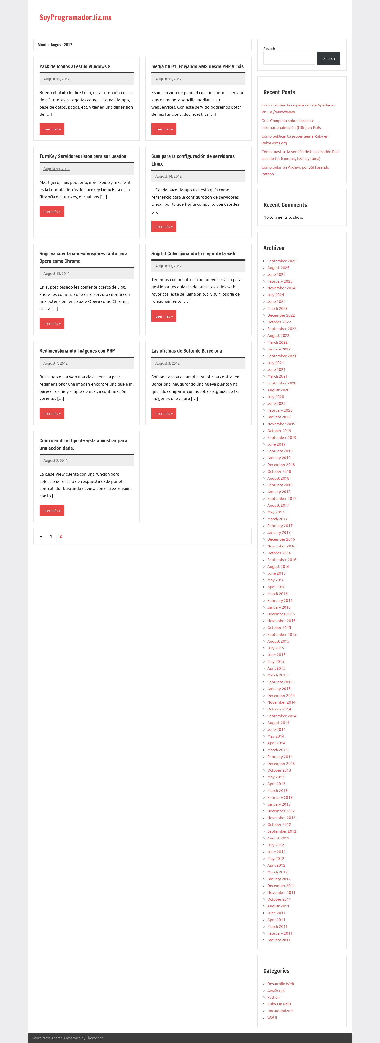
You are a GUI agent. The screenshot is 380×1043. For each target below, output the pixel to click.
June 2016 (276, 572)
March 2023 (277, 308)
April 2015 (276, 668)
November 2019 (281, 423)
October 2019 (279, 430)
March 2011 (277, 926)
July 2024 (275, 294)
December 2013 (281, 763)
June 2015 (276, 654)
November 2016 (281, 545)
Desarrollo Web (280, 983)
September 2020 (281, 382)
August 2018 (278, 477)
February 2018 (280, 484)
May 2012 (275, 858)
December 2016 (281, 539)
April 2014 (276, 742)
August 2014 (278, 722)
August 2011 (278, 905)
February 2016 (280, 600)
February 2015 (280, 681)
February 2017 (280, 525)
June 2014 (276, 729)
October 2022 (279, 321)
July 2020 (275, 396)
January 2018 (279, 491)
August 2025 (278, 267)
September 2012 (281, 831)
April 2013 (276, 783)
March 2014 (277, 749)
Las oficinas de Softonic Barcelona (189, 359)
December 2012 (281, 810)
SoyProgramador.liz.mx (85, 16)
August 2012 (278, 837)
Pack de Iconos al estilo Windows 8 (77, 66)
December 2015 (281, 613)
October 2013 (279, 769)
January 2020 (279, 416)
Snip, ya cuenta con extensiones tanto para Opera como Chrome (81, 265)
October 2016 (279, 552)
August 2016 (278, 566)
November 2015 (281, 620)
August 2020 (278, 389)
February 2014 (280, 756)
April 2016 (276, 586)
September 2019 (281, 437)
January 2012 (279, 878)
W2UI (272, 1017)
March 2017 (277, 518)
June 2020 (276, 403)
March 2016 (277, 593)
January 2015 (279, 688)
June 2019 (276, 443)
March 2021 (277, 376)
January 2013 (279, 803)
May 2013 (275, 776)
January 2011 (279, 939)
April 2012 (276, 865)
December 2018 (281, 464)
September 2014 (281, 715)
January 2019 (279, 457)
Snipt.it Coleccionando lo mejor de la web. (196, 261)
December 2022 (281, 314)
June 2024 (276, 301)
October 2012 (279, 824)
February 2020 (280, 409)
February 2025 (280, 280)
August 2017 (278, 505)
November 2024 (281, 287)
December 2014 (281, 695)
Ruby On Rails (279, 1003)
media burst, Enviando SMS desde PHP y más (195, 70)
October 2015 (279, 627)
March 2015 (277, 674)
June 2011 (276, 912)
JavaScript (276, 990)
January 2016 (279, 606)
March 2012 (277, 871)
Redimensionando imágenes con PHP (80, 359)
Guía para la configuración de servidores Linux (195, 167)
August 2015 (278, 640)
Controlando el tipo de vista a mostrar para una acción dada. (86, 452)
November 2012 (281, 817)
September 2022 (281, 328)
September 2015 (281, 634)
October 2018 (279, 471)
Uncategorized (280, 1010)
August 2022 (278, 335)
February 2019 (280, 450)
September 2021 (281, 355)
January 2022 (279, 348)
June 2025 (276, 274)
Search (269, 48)
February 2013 (280, 797)
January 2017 (279, 532)
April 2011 (276, 919)
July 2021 (275, 362)
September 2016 (281, 559)
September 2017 (281, 498)
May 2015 (275, 661)
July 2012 (275, 844)
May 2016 (275, 579)
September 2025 (281, 260)
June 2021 (276, 369)
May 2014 (275, 735)
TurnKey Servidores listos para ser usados (86, 164)
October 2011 (279, 898)
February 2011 (280, 932)
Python (273, 996)
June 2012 (276, 851)
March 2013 (277, 790)
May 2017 (275, 511)
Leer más (51, 129)
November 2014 (281, 702)
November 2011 (281, 892)
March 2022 (277, 342)
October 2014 (279, 708)
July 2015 (275, 647)
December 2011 (281, 885)
